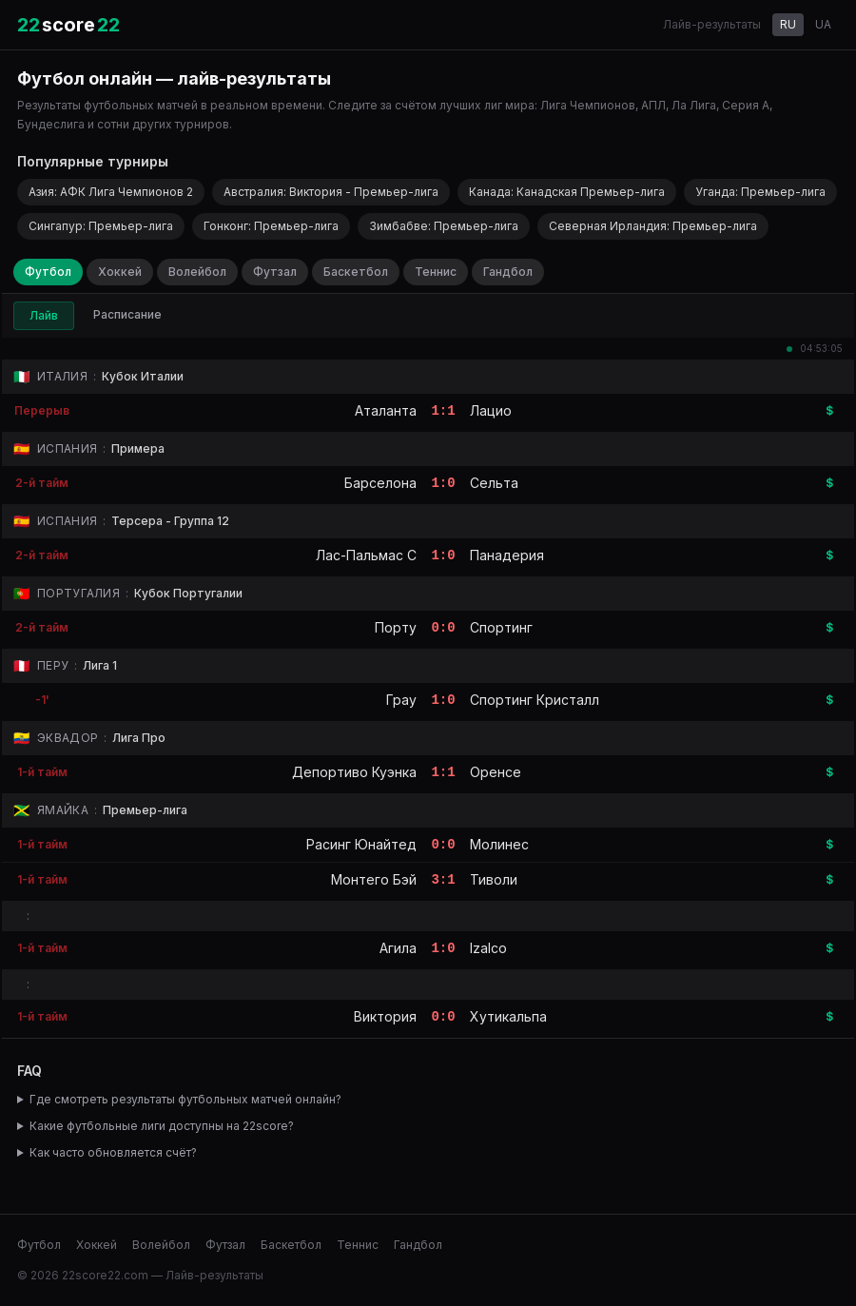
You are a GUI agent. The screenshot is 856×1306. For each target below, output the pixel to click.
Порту (396, 627)
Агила (398, 948)
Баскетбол (355, 271)
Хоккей (120, 271)
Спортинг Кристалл (534, 700)
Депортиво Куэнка (354, 772)
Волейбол (197, 271)
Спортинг (501, 627)
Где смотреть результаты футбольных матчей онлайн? (185, 1099)
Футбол (48, 271)
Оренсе (495, 772)
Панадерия (507, 555)
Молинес (499, 844)
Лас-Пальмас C (366, 555)
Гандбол (508, 271)
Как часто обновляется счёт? (113, 1152)
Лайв (43, 315)
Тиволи (493, 879)
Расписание (127, 314)
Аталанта (386, 410)
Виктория (385, 1016)
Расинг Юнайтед (361, 844)
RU (788, 24)
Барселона (380, 483)
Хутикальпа (508, 1016)
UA (823, 24)
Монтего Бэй (374, 879)
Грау (401, 700)
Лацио (491, 410)
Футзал (275, 271)
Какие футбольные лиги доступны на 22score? (161, 1126)
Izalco (488, 948)
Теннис (436, 271)
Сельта (494, 483)
